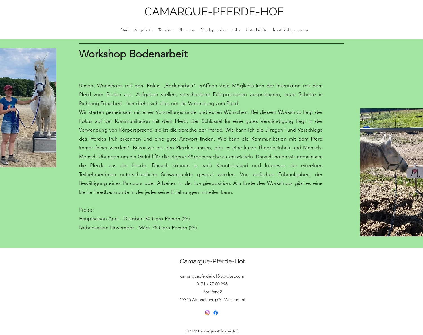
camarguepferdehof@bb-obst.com (212, 276)
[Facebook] (216, 313)
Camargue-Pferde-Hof (212, 261)
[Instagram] (207, 313)
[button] (186, 30)
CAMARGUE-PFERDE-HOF (214, 11)
